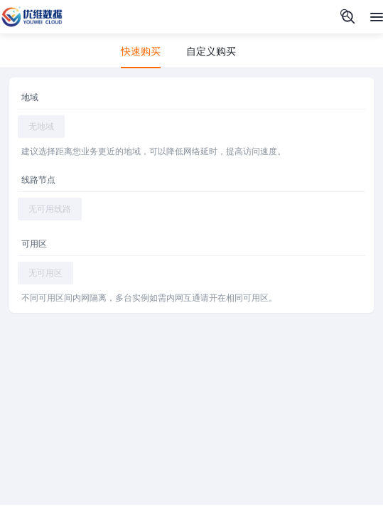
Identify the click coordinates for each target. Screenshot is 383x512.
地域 (29, 97)
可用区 (34, 244)
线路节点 (38, 180)
